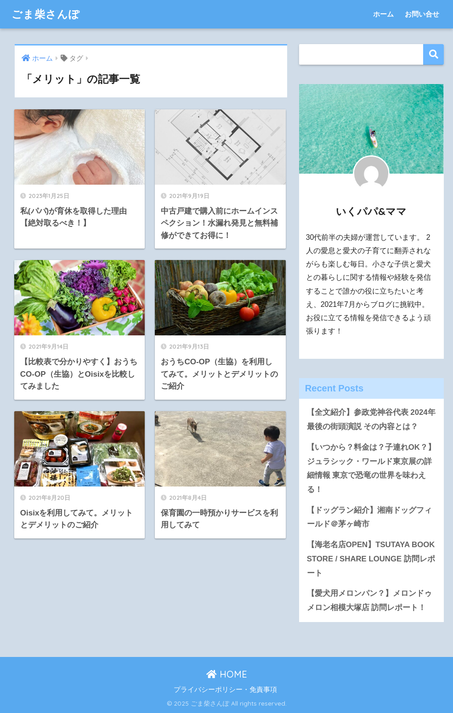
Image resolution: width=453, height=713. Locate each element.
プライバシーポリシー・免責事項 (225, 689)
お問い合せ (422, 14)
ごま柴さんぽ (45, 14)
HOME (226, 674)
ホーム (383, 14)
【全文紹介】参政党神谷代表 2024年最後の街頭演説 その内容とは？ (371, 419)
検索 (433, 54)
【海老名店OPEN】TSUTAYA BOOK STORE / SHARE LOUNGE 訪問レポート (371, 558)
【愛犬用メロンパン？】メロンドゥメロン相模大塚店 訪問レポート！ (369, 600)
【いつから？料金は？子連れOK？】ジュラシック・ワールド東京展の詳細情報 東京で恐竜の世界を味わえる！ (371, 468)
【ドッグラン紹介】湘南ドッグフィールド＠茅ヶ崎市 (369, 517)
